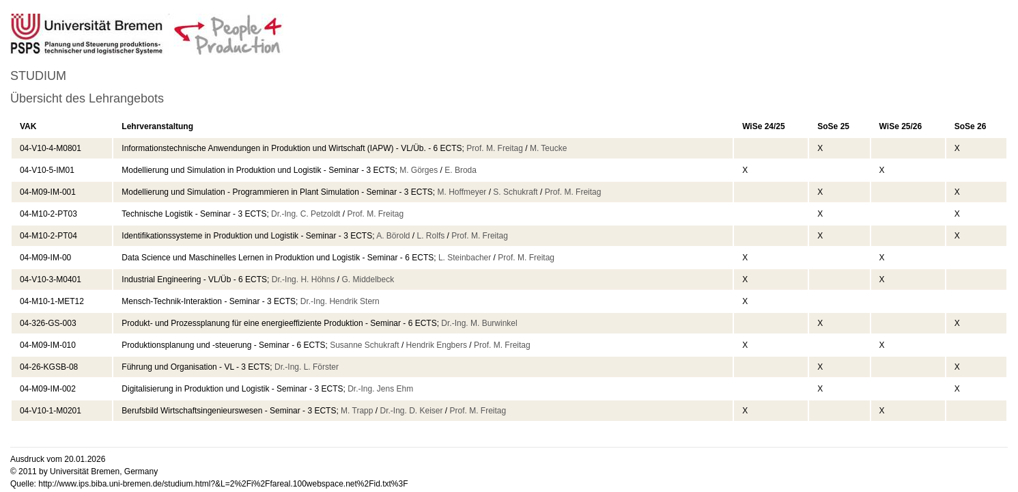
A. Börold (393, 236)
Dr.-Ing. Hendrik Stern (340, 301)
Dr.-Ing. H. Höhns (303, 279)
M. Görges (418, 170)
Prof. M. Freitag (494, 148)
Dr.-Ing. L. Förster (306, 367)
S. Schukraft (515, 192)
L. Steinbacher (464, 257)
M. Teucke (548, 148)
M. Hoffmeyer (462, 192)
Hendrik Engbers (436, 345)
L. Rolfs (431, 236)
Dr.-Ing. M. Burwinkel (479, 323)
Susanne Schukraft (364, 345)
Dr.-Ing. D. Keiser (411, 410)
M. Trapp (357, 410)
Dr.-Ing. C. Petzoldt (305, 214)
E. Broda (460, 170)
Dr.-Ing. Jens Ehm (380, 389)
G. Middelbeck (367, 279)
